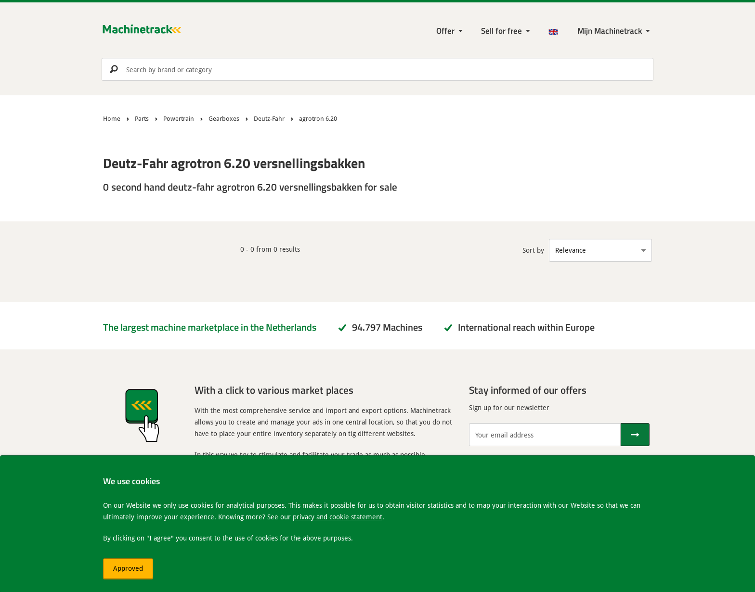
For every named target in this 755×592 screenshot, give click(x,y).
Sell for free (501, 30)
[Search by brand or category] (377, 69)
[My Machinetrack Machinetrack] (614, 31)
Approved (128, 568)
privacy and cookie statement (337, 516)
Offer (445, 30)
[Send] (635, 434)
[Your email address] (545, 434)
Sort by (533, 250)
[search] (377, 69)
